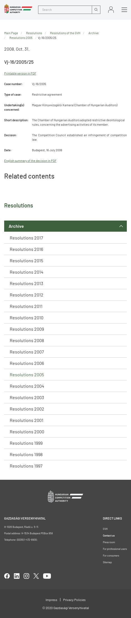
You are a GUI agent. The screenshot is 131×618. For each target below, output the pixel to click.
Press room (109, 542)
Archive (16, 226)
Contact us (109, 535)
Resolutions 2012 (26, 294)
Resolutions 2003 (27, 397)
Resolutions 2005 (27, 374)
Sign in (111, 9)
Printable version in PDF (20, 73)
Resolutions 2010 (26, 317)
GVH (105, 528)
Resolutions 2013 (26, 283)
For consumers (111, 555)
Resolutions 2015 (26, 260)
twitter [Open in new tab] (36, 576)
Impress (51, 600)
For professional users (115, 548)
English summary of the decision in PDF (30, 160)
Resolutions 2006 (27, 363)
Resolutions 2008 (27, 340)
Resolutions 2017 (26, 237)
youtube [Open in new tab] (47, 576)
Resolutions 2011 (26, 306)
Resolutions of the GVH (65, 33)
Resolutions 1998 (26, 454)
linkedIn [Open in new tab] (16, 576)
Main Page (11, 33)
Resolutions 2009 (27, 329)
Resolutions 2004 (27, 386)
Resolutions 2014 (26, 272)
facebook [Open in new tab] (7, 576)
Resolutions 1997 (26, 465)
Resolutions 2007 (27, 351)
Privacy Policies (74, 600)
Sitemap (107, 562)
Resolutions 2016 (26, 249)
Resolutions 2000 (27, 431)
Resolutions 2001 (26, 420)
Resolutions (34, 33)
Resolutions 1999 (26, 443)
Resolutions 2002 (27, 408)
